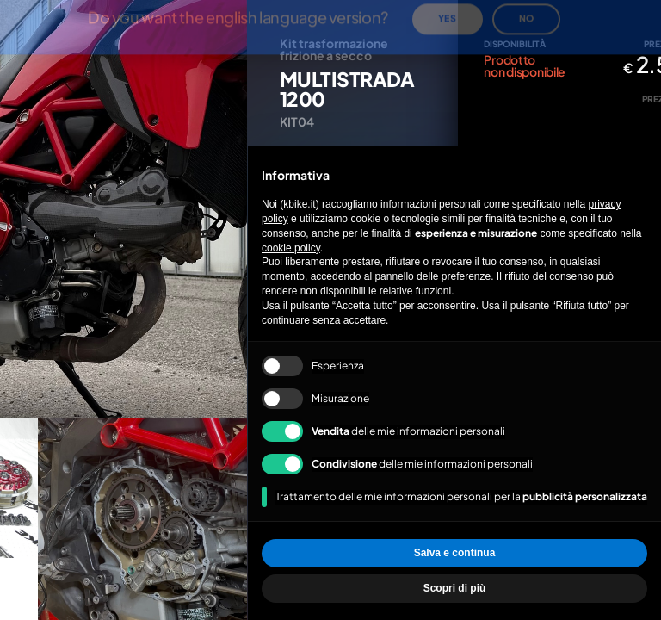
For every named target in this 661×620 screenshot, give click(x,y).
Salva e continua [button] (455, 553)
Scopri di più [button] (454, 588)
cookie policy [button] (291, 248)
